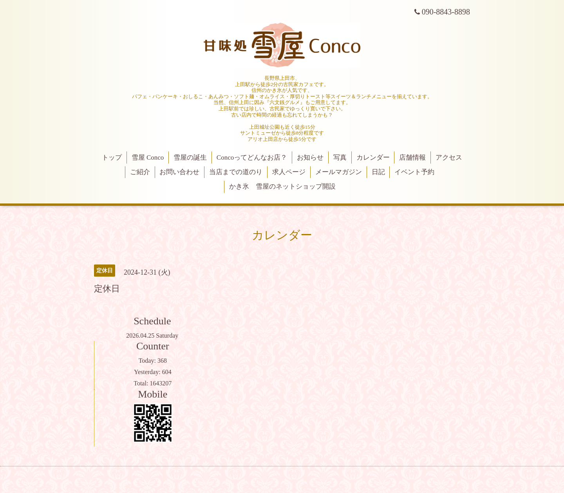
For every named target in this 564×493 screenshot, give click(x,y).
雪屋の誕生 (190, 157)
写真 (340, 157)
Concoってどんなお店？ (252, 157)
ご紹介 (140, 172)
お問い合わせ (179, 172)
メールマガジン (338, 172)
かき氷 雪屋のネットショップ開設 (282, 186)
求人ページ (289, 172)
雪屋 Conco (148, 157)
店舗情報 (412, 157)
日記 (378, 172)
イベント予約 (414, 172)
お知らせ (310, 157)
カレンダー (373, 157)
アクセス (449, 157)
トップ (112, 157)
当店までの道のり (235, 172)
